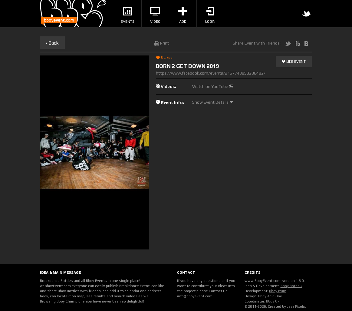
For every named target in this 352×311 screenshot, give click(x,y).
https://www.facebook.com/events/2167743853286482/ (210, 73)
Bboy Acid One (270, 296)
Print (161, 43)
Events (127, 15)
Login (210, 15)
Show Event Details (212, 102)
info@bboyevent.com (194, 296)
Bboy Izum (277, 291)
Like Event (294, 61)
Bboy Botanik (291, 286)
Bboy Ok (272, 301)
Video (155, 15)
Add (182, 15)
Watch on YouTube (212, 86)
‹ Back (52, 43)
